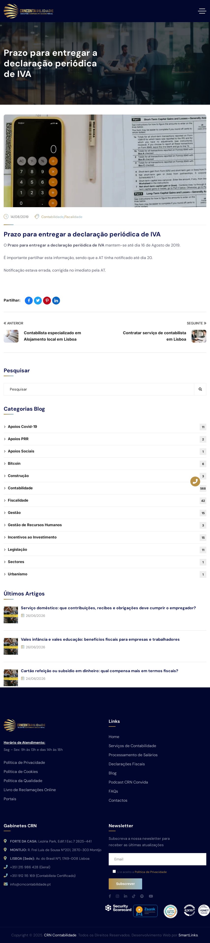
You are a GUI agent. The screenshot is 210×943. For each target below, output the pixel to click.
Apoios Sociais (107, 451)
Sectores (107, 562)
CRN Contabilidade (60, 935)
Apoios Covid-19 (107, 427)
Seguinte (196, 323)
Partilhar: (12, 300)
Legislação (107, 550)
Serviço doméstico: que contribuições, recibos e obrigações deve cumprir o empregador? (108, 607)
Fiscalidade (73, 217)
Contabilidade (52, 217)
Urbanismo (107, 574)
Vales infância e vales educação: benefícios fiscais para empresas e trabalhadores (100, 639)
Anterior (13, 323)
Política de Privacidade (151, 872)
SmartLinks (188, 935)
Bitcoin (107, 464)
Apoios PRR (107, 439)
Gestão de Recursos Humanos (107, 525)
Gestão (107, 513)
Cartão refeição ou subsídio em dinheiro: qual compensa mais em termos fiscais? (99, 670)
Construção (107, 476)
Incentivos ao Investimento (107, 537)
